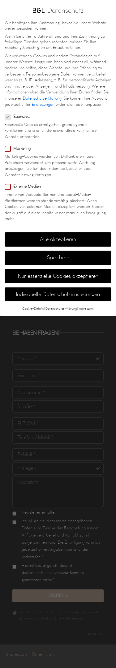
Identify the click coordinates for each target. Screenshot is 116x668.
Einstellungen (43, 98)
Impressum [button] (86, 302)
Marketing (20, 142)
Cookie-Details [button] (33, 302)
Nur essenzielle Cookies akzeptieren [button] (58, 269)
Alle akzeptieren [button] (58, 233)
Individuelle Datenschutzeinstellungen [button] (58, 287)
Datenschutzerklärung (42, 92)
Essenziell (19, 110)
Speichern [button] (58, 251)
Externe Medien (25, 180)
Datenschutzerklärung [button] (61, 302)
